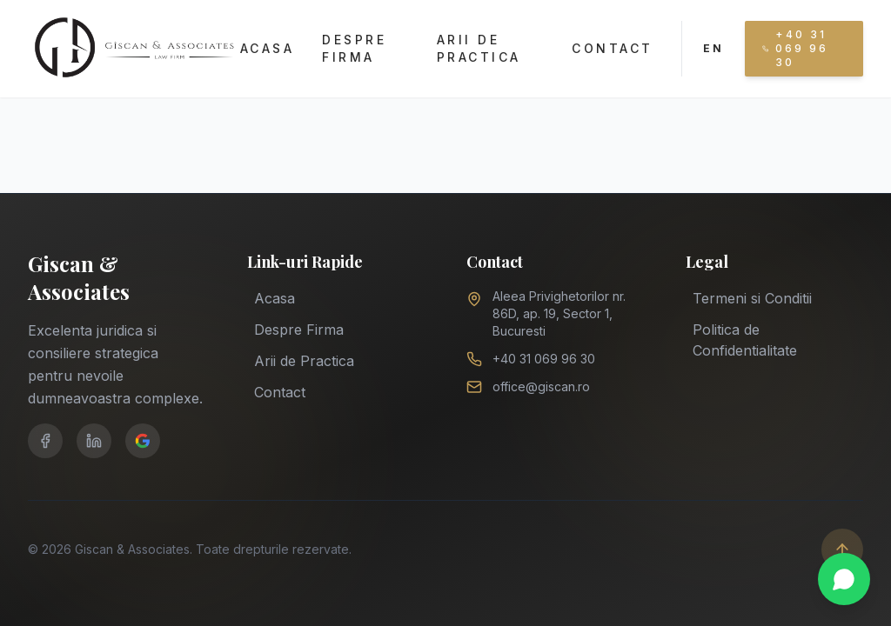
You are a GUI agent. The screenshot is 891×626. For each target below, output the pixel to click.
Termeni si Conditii (752, 296)
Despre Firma (354, 48)
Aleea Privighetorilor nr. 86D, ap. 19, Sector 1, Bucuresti (559, 313)
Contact (612, 48)
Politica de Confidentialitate (745, 338)
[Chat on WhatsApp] (844, 579)
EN (713, 48)
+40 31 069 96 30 (543, 358)
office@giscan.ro (541, 386)
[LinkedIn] (94, 440)
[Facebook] (45, 440)
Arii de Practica (479, 48)
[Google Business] (142, 440)
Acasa (267, 48)
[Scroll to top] (842, 549)
